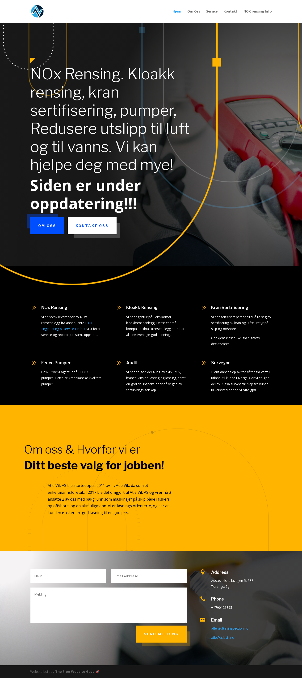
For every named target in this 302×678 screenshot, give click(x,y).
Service (212, 11)
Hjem (177, 11)
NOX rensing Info (257, 11)
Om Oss (193, 11)
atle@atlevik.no (222, 637)
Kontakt (230, 11)
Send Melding (161, 634)
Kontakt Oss (92, 226)
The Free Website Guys (74, 671)
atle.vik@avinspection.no (229, 628)
